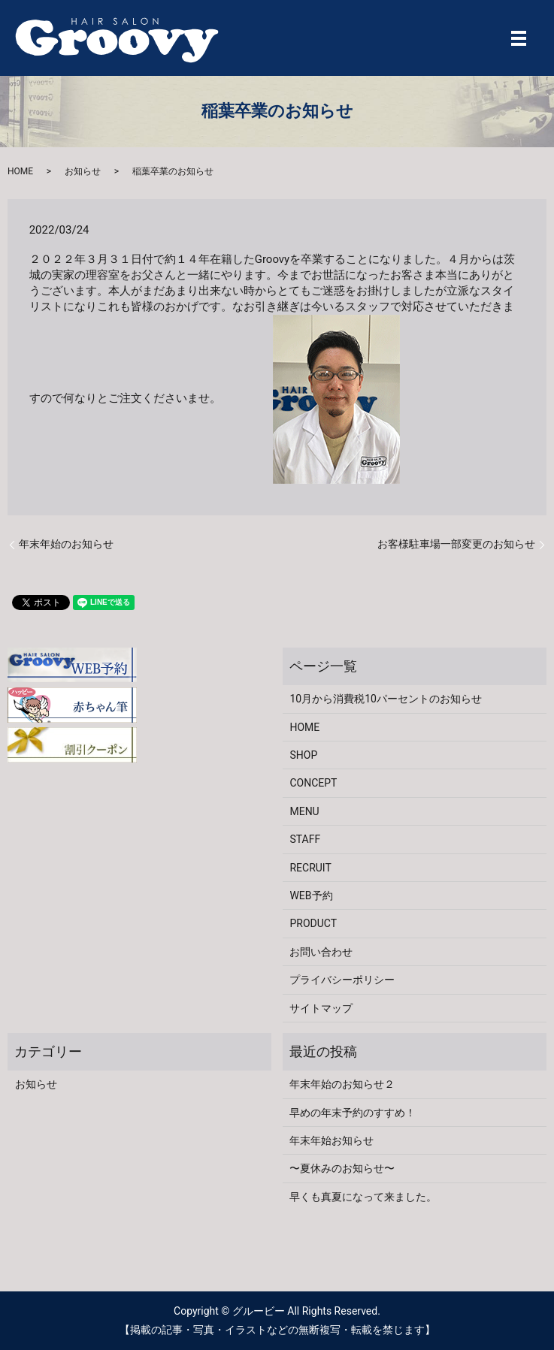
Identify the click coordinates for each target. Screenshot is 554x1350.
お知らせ (83, 171)
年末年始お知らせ (331, 1140)
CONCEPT (313, 783)
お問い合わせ (321, 952)
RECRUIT (310, 868)
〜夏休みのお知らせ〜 (342, 1168)
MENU (304, 811)
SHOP (303, 755)
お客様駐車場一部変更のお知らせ (456, 544)
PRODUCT (313, 923)
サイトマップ (321, 1008)
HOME (20, 171)
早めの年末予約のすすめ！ (352, 1113)
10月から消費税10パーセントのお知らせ (385, 699)
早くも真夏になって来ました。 (363, 1197)
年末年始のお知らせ (66, 544)
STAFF (304, 839)
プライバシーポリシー (342, 980)
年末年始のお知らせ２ (342, 1084)
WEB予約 (310, 895)
